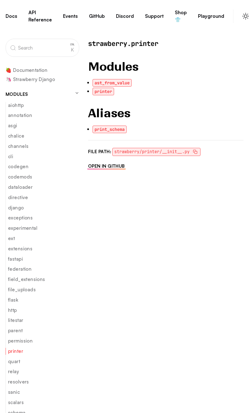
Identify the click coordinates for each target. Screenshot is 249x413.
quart (14, 361)
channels (18, 146)
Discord (125, 18)
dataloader (20, 187)
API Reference (40, 18)
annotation (20, 115)
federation (20, 269)
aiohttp (16, 105)
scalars (16, 402)
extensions (20, 248)
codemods (20, 177)
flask (13, 300)
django (16, 208)
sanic (14, 392)
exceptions (20, 218)
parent (15, 330)
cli (10, 156)
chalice (16, 136)
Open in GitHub (106, 166)
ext (11, 238)
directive (18, 197)
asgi (12, 125)
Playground (211, 18)
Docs (11, 18)
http (12, 310)
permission (20, 341)
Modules (42, 94)
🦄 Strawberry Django (30, 79)
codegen (18, 166)
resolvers (18, 382)
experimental (22, 228)
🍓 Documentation (26, 70)
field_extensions (26, 279)
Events (70, 18)
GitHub (97, 18)
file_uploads (22, 289)
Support (154, 18)
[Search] (42, 48)
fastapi (15, 259)
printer (15, 351)
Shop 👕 (181, 18)
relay (13, 371)
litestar (15, 320)
